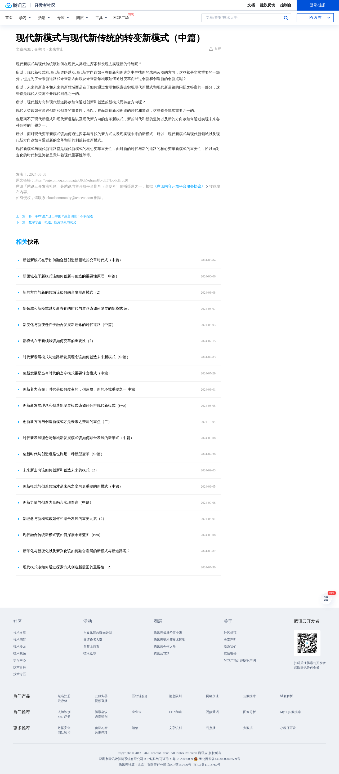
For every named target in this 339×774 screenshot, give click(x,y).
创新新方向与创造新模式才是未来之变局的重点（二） (67, 422)
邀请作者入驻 (92, 640)
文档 (251, 5)
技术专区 (19, 674)
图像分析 (249, 712)
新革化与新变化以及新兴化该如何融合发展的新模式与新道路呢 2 (76, 551)
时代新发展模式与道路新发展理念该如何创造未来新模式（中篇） (76, 357)
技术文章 (19, 633)
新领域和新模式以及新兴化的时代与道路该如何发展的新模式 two (76, 309)
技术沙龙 (19, 646)
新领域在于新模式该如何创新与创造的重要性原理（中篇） (71, 276)
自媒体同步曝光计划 (97, 633)
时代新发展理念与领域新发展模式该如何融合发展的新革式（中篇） (78, 438)
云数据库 (249, 696)
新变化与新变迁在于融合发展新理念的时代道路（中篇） (69, 325)
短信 (135, 728)
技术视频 (19, 653)
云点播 (211, 728)
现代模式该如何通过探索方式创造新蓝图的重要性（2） (68, 567)
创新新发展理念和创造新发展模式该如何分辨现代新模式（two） (75, 406)
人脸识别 (64, 712)
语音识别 (101, 717)
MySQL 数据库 (290, 712)
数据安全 (64, 728)
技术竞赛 (89, 653)
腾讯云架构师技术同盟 (169, 640)
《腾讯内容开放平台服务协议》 (179, 186)
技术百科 (19, 667)
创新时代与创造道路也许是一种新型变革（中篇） (63, 454)
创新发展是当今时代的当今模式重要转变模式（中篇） (67, 373)
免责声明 (230, 640)
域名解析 (286, 696)
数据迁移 (101, 733)
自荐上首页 (91, 646)
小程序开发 (288, 728)
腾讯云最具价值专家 (168, 633)
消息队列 (175, 696)
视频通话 (212, 712)
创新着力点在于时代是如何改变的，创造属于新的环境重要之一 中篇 (79, 389)
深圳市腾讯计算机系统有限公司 (121, 759)
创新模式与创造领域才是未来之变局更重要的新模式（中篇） (73, 486)
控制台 (285, 5)
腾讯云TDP (161, 653)
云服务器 (101, 696)
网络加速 (212, 696)
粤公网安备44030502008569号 (219, 759)
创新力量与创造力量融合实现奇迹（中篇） (58, 503)
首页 (9, 18)
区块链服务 (140, 696)
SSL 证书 (64, 717)
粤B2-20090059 (183, 759)
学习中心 (19, 660)
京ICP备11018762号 (206, 765)
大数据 (248, 728)
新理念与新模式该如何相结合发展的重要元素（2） (64, 519)
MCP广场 (121, 17)
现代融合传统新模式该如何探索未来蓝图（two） (62, 535)
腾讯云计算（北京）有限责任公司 (142, 765)
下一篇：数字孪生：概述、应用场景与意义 (46, 222)
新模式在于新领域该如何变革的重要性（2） (59, 341)
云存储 (62, 701)
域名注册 (64, 696)
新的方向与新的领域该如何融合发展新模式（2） (62, 292)
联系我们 (230, 646)
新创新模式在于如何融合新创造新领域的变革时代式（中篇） (73, 260)
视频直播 (101, 701)
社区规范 (230, 633)
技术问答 (19, 640)
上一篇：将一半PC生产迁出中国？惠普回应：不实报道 (54, 216)
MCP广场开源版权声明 (240, 660)
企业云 (136, 712)
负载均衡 (101, 728)
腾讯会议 (101, 712)
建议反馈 (267, 5)
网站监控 (64, 733)
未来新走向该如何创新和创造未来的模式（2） (61, 470)
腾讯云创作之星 (165, 646)
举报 (215, 49)
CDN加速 (175, 712)
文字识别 (175, 728)
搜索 (286, 18)
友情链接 (230, 653)
